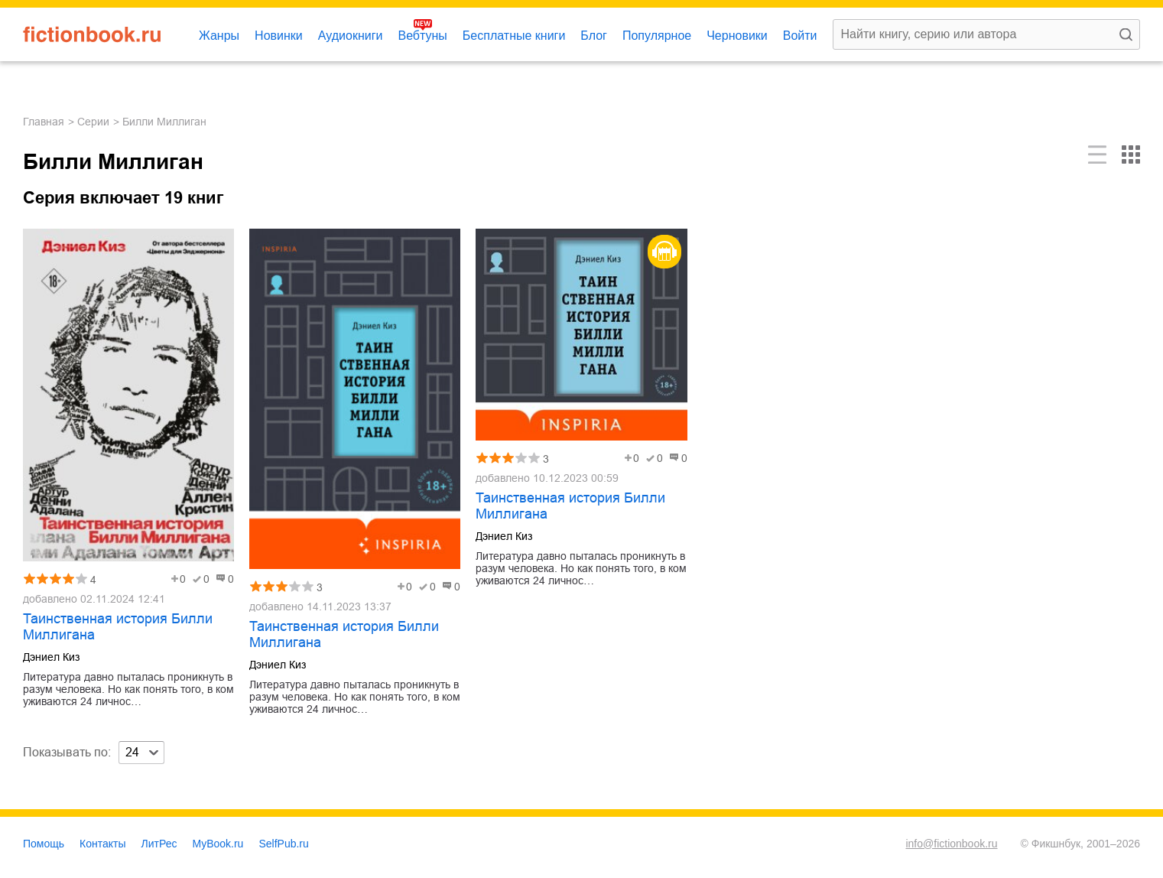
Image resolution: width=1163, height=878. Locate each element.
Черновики (737, 35)
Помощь (43, 843)
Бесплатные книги (514, 35)
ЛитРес (159, 843)
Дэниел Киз (51, 657)
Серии (93, 121)
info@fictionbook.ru (951, 843)
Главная (43, 121)
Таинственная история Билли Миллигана (118, 626)
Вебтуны (422, 35)
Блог (593, 35)
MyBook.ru (218, 843)
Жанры (219, 35)
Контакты (102, 843)
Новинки (279, 35)
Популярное (656, 35)
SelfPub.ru (283, 843)
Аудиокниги (350, 35)
